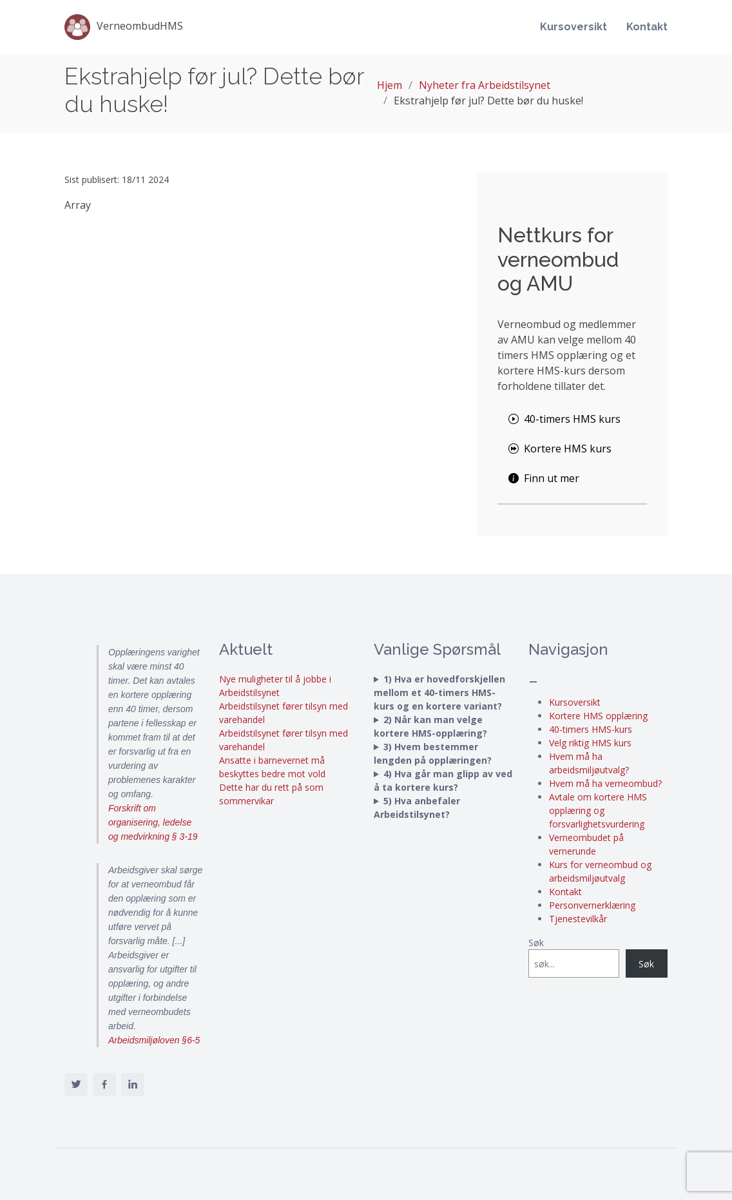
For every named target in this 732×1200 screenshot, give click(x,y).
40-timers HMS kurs (564, 419)
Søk (536, 942)
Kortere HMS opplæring (598, 716)
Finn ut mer (543, 478)
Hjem (389, 85)
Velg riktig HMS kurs (590, 743)
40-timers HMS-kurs (590, 729)
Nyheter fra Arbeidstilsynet (484, 85)
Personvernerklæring (592, 905)
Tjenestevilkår (578, 919)
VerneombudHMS (123, 27)
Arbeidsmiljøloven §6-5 (154, 1040)
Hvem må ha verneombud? (605, 783)
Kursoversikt (573, 27)
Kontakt (647, 27)
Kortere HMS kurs (560, 448)
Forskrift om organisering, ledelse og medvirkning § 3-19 (153, 822)
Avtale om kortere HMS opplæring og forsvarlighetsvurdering (598, 810)
